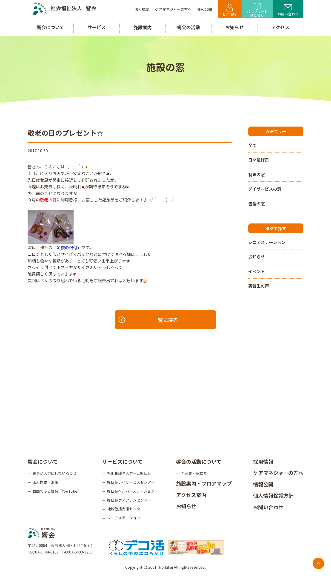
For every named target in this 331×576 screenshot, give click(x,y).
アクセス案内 (191, 494)
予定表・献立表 (194, 473)
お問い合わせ (288, 10)
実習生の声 (258, 286)
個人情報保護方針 (273, 495)
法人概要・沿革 (45, 482)
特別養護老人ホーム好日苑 (129, 473)
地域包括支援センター (125, 508)
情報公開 (263, 484)
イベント (256, 271)
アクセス (280, 27)
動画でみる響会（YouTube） (56, 491)
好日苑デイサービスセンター (131, 482)
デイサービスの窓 (264, 189)
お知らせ (256, 257)
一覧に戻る (148, 319)
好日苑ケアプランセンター (129, 500)
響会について (43, 461)
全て (252, 145)
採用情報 (230, 10)
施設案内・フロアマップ (204, 483)
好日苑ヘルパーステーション (131, 491)
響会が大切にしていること (54, 473)
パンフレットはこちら (257, 10)
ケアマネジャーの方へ (278, 472)
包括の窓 (256, 203)
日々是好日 (258, 160)
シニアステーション (266, 242)
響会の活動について (198, 461)
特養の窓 (256, 174)
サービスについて (122, 461)
